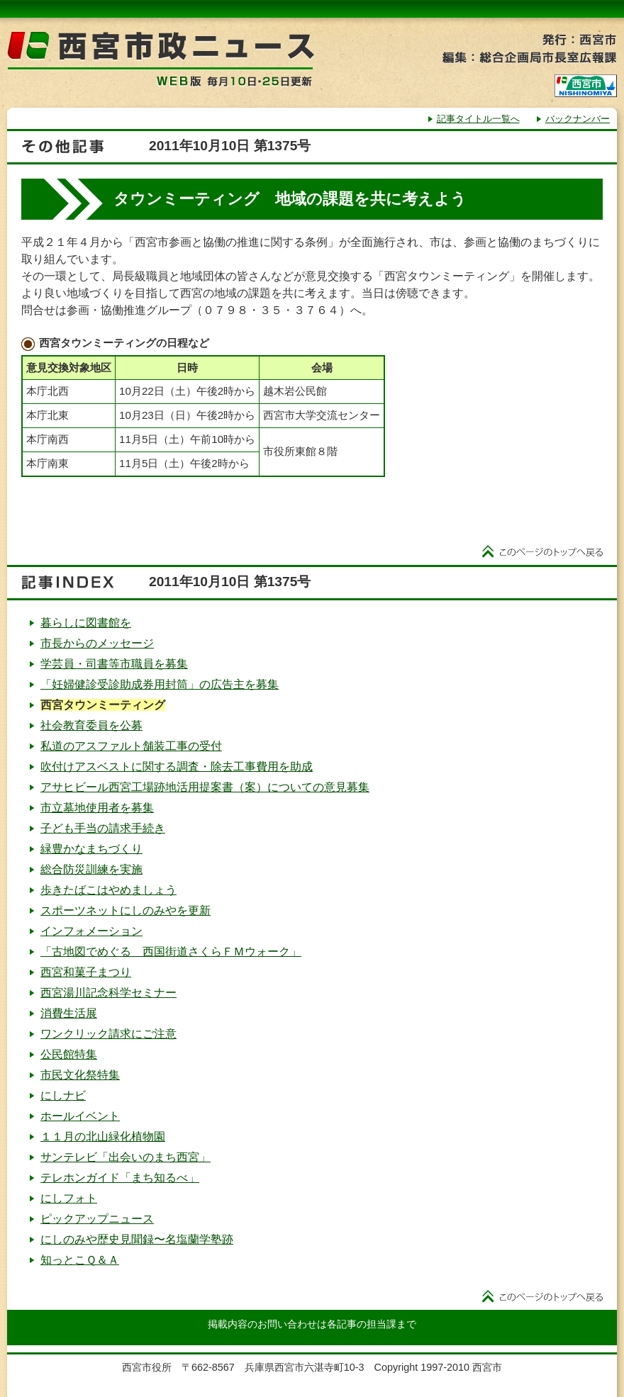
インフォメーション (91, 931)
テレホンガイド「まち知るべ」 (119, 1178)
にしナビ (63, 1095)
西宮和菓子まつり (85, 972)
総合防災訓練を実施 (91, 869)
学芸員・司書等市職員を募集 (114, 664)
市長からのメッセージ (97, 643)
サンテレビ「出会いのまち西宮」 (125, 1157)
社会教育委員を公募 (91, 725)
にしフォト (68, 1198)
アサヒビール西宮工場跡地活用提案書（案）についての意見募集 (204, 787)
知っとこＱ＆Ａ (79, 1260)
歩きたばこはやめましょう (108, 890)
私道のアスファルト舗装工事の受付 (131, 746)
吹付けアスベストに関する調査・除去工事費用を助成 (176, 767)
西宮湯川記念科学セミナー (108, 993)
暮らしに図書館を (85, 623)
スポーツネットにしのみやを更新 (125, 910)
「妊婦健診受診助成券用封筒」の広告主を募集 (159, 684)
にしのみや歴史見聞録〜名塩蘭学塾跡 (136, 1239)
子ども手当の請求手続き (102, 828)
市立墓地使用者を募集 (97, 808)
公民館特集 (68, 1054)
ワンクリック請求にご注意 (108, 1034)
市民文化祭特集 (80, 1075)
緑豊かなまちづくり (91, 849)
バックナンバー (577, 118)
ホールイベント (80, 1116)
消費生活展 (68, 1013)
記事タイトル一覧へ (478, 118)
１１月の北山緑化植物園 (102, 1136)
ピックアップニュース (97, 1219)
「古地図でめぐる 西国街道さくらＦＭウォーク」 (170, 952)
